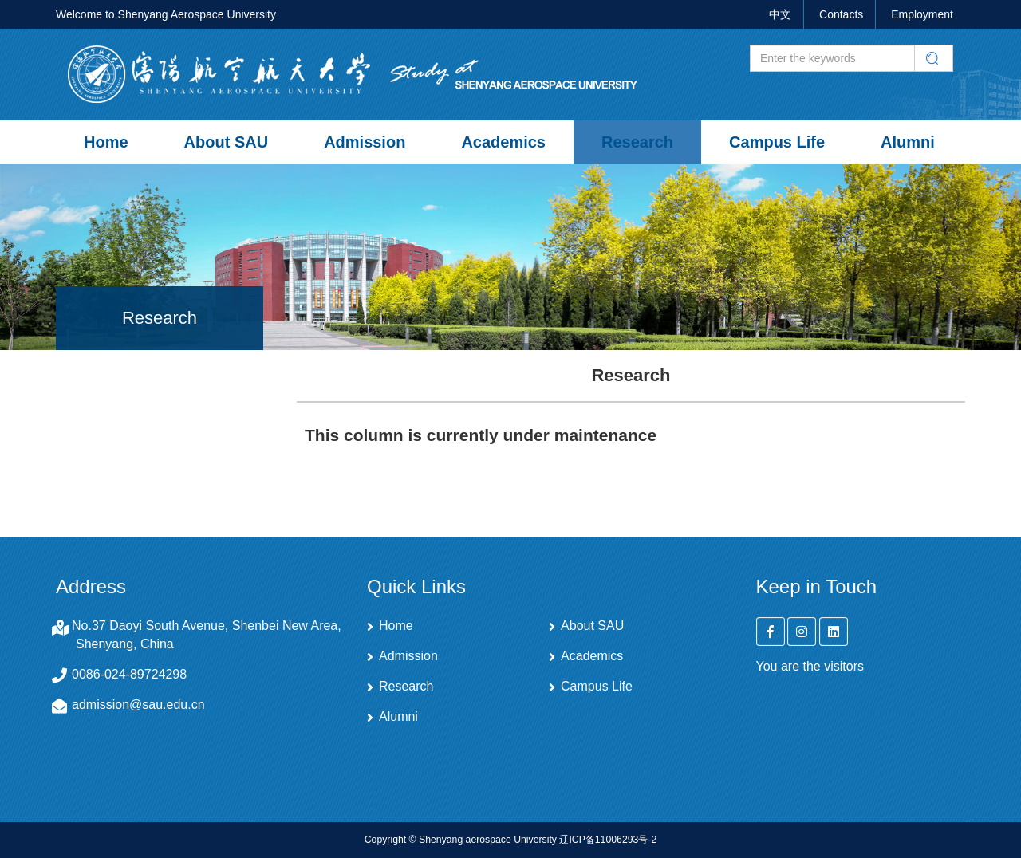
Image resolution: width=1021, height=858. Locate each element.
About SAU (226, 142)
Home (106, 142)
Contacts (841, 14)
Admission (364, 142)
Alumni (908, 142)
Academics (503, 142)
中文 (780, 14)
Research (637, 142)
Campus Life (777, 142)
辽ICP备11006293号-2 (607, 839)
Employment (922, 14)
